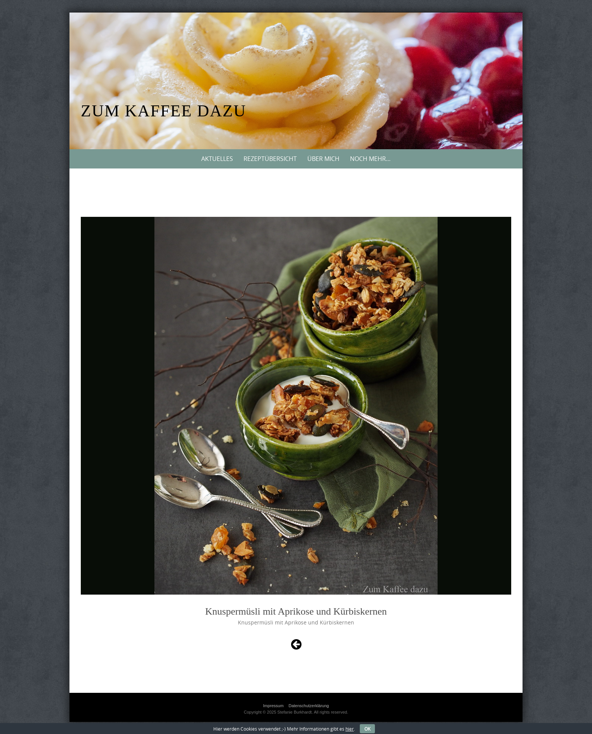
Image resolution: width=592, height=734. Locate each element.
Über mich (323, 159)
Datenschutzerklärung (308, 705)
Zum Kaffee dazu (163, 111)
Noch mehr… (370, 159)
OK (367, 729)
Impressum (273, 705)
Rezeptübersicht (270, 159)
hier (349, 729)
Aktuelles (217, 159)
